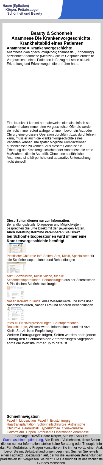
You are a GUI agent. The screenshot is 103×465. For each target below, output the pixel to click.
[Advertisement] (51, 93)
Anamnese (81, 432)
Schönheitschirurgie (51, 424)
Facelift (12, 420)
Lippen (31, 432)
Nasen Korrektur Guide (23, 301)
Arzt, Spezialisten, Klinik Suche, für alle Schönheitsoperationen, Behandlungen (35, 278)
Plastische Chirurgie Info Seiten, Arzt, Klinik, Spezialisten (48, 256)
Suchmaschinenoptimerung (23, 440)
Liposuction (27, 420)
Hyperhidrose (50, 428)
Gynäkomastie (72, 428)
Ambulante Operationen (54, 432)
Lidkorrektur (15, 432)
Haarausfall (30, 428)
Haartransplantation (21, 424)
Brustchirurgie (60, 420)
